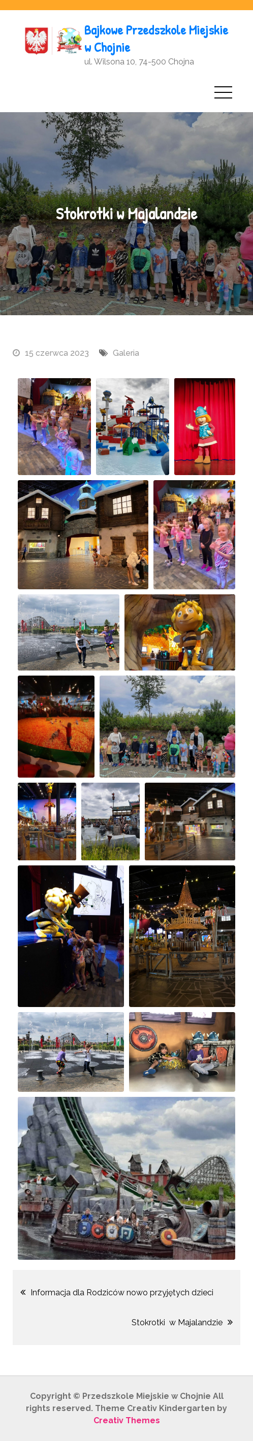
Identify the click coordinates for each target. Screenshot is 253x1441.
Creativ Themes (126, 1420)
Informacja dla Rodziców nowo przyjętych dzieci (121, 1292)
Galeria (126, 353)
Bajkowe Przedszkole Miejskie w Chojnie (156, 38)
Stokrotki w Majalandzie (177, 1322)
